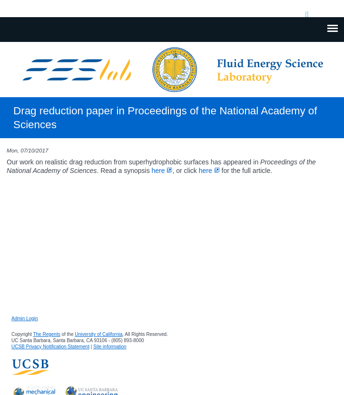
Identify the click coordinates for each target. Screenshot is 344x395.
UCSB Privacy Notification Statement (50, 346)
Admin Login (24, 318)
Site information (109, 346)
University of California (98, 334)
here (162, 170)
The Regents (46, 334)
